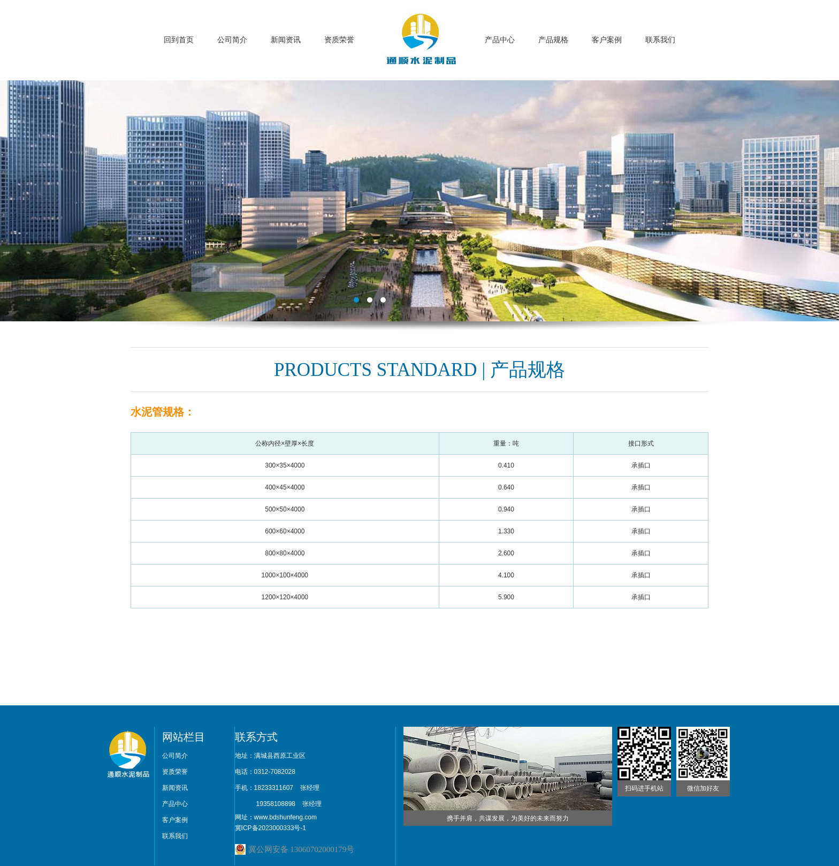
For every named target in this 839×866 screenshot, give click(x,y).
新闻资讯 (286, 40)
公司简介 (232, 40)
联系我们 (660, 40)
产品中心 (500, 40)
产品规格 (553, 40)
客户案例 (607, 40)
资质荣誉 (339, 40)
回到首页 (179, 40)
